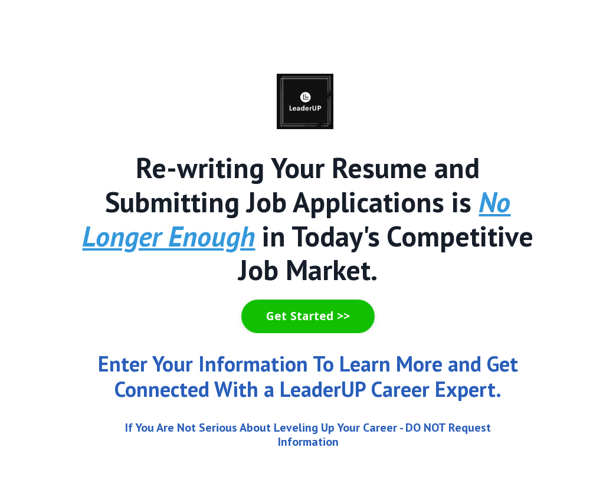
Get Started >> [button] (308, 316)
